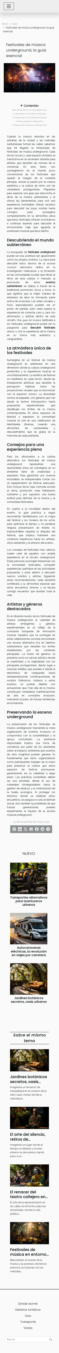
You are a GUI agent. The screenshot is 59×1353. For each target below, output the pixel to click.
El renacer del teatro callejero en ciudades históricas (29, 1196)
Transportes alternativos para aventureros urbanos (28, 901)
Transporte (28, 1322)
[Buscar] (29, 1339)
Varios (28, 1328)
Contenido (31, 105)
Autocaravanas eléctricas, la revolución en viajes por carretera (29, 951)
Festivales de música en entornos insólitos (29, 1254)
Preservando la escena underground (29, 125)
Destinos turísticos (28, 1310)
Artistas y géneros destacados (29, 121)
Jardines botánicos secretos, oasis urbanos (29, 1000)
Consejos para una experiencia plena (29, 117)
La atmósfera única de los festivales (29, 113)
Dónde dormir (28, 1304)
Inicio (5, 23)
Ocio (14, 23)
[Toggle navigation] (9, 6)
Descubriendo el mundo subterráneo (29, 110)
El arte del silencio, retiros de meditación (27, 1139)
